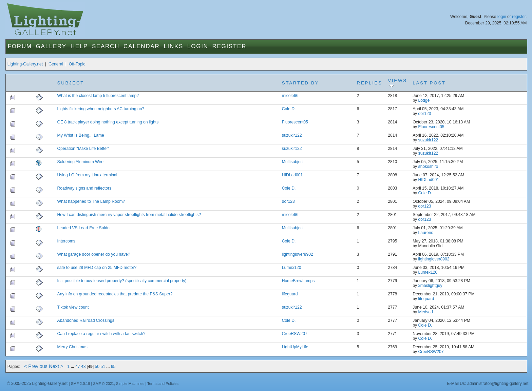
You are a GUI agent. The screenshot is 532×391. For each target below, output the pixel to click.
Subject (70, 82)
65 (113, 366)
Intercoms (66, 241)
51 (102, 366)
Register (229, 46)
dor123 (424, 113)
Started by (300, 82)
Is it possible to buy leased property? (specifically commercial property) (122, 280)
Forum (20, 46)
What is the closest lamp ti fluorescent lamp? (98, 95)
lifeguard (290, 294)
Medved (425, 312)
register (519, 16)
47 (77, 366)
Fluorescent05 (295, 122)
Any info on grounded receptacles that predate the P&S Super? (115, 294)
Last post (429, 82)
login (501, 16)
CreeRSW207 (294, 333)
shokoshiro (428, 166)
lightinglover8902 (297, 254)
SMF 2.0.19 (80, 384)
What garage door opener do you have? (93, 254)
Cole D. (289, 108)
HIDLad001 (292, 175)
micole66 (290, 95)
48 (83, 366)
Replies (369, 82)
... (73, 366)
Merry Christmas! (73, 347)
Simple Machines (130, 384)
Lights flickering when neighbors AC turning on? (101, 108)
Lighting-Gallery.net (25, 64)
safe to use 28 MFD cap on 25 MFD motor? (97, 267)
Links (173, 46)
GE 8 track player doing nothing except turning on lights (108, 122)
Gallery (51, 46)
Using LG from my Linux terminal (87, 175)
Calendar (141, 46)
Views (397, 83)
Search (105, 46)
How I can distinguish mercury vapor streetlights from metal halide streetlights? (129, 214)
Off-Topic (77, 64)
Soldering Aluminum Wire (80, 161)
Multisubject (293, 161)
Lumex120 (291, 267)
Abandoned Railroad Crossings (85, 320)
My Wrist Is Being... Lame (80, 135)
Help (79, 46)
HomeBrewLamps (298, 280)
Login (197, 46)
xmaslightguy (430, 285)
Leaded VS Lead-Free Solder (84, 228)
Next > (56, 366)
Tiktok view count (73, 307)
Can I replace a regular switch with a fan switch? (101, 333)
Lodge (424, 100)
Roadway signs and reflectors (84, 188)
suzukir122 (292, 135)
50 (97, 366)
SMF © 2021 (103, 384)
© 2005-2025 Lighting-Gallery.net (37, 383)
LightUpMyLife (295, 347)
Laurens (425, 232)
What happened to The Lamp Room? (91, 201)
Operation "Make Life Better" (83, 148)
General (56, 64)
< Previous (36, 366)
